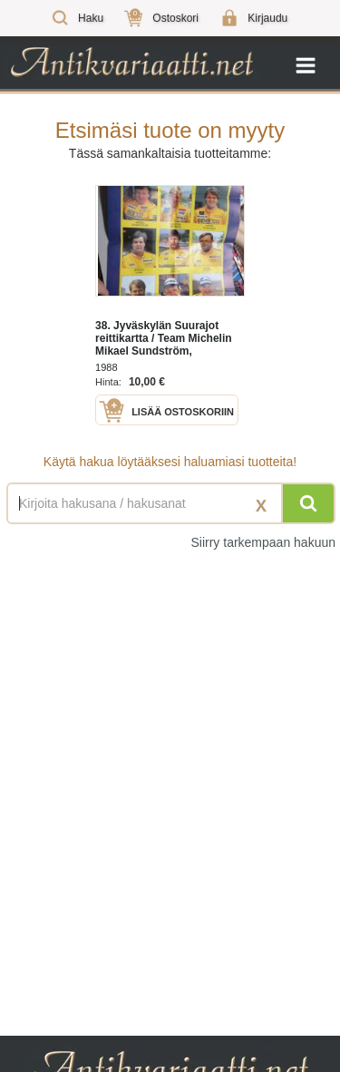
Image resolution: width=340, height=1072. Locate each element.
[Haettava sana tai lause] (170, 503)
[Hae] (308, 503)
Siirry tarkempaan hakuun (262, 542)
